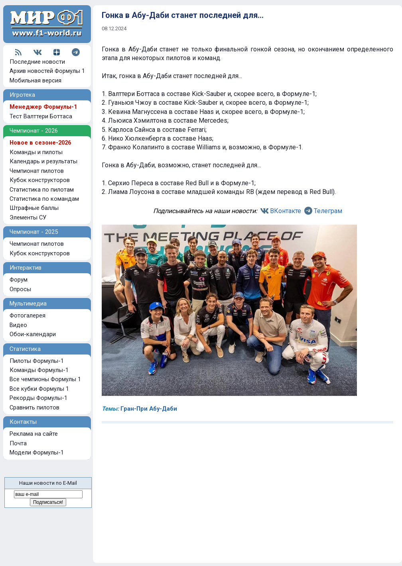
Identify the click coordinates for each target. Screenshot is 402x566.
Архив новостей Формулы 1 (47, 70)
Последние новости (37, 61)
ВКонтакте (285, 211)
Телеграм (328, 211)
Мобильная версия (35, 80)
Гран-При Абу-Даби (148, 408)
